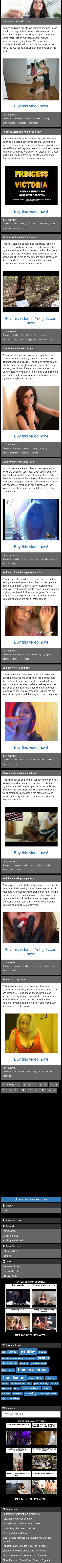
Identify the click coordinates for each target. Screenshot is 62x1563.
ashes (25, 228)
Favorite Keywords (13, 1345)
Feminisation (9, 1231)
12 (23, 1090)
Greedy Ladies (10, 1276)
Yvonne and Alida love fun (16, 21)
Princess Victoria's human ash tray (21, 131)
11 (16, 1090)
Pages (7, 1205)
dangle (35, 453)
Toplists (8, 1261)
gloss (26, 659)
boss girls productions (12, 1358)
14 (36, 1090)
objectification (17, 1383)
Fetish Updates (10, 1251)
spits (4, 1398)
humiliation (17, 118)
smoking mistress (48, 1394)
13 (29, 1090)
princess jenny (41, 1383)
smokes (17, 1393)
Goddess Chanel (20, 335)
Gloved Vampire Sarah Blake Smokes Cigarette (26, 1560)
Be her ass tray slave (13, 979)
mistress (36, 118)
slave (27, 118)
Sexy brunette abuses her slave (19, 237)
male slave (35, 1378)
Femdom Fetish (10, 1271)
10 (9, 1090)
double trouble (29, 865)
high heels (8, 1370)
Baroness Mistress (11, 1266)
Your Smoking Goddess (14, 1533)
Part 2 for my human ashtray (17, 1518)
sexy (35, 448)
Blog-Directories (12, 1246)
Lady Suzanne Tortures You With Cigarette (24, 1555)
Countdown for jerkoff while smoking (21, 1514)
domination (33, 123)
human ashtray (19, 224)
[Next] (51, 1090)
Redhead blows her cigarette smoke (22, 572)
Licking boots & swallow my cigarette (21, 1523)
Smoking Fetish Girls (13, 1240)
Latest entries (11, 1509)
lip (21, 659)
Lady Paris (33, 559)
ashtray (32, 224)
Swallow (16, 559)
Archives (8, 1408)
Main (4, 1210)
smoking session (10, 453)
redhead (7, 659)
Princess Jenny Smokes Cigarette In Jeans (24, 1546)
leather (26, 966)
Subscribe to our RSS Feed (31, 1199)
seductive (6, 1388)
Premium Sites (11, 1220)
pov (29, 1383)
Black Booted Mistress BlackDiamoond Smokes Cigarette (26, 1539)
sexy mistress (9, 123)
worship (46, 118)
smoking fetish (19, 654)
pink (15, 659)
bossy (40, 865)
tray (33, 760)
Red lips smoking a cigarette (18, 878)
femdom (24, 1363)
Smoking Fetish (10, 1235)
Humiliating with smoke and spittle (19, 1528)
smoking (42, 335)
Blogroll (8, 1226)
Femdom (7, 1255)
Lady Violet (18, 760)
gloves (35, 966)
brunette (42, 339)
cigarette (32, 339)
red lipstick (45, 966)
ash (50, 339)
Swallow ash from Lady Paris (18, 461)
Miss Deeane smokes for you (18, 348)
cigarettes (25, 453)
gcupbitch (48, 654)
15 (43, 1090)
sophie (49, 865)
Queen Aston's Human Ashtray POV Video (24, 1550)
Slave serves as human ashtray (19, 773)
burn (5, 971)
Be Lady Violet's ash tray (16, 667)
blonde (6, 563)
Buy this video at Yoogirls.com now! (31, 320)
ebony (18, 869)
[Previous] (8, 1084)
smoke (33, 335)
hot (14, 1071)
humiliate (22, 123)
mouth (5, 1383)
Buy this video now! (31, 106)
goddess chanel (38, 1363)
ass (28, 1071)
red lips (54, 1383)
